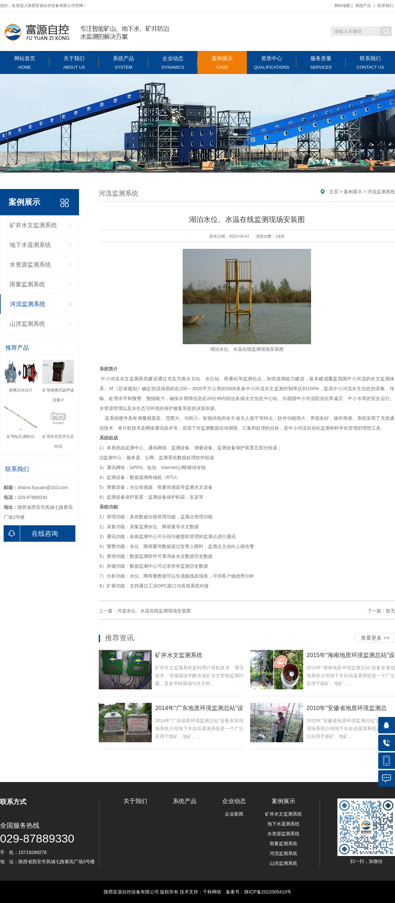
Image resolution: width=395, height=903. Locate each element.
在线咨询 (31, 533)
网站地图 (342, 5)
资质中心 (271, 63)
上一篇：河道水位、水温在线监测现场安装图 (145, 610)
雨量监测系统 (27, 284)
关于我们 (74, 63)
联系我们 (385, 5)
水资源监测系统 (30, 264)
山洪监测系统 (27, 324)
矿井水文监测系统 (33, 225)
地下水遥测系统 (30, 245)
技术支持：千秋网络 (200, 891)
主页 (333, 191)
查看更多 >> (375, 638)
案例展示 (222, 63)
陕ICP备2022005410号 (267, 891)
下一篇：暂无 (381, 610)
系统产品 (363, 5)
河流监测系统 (27, 304)
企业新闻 (234, 814)
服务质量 (321, 63)
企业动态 (173, 63)
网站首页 (24, 63)
